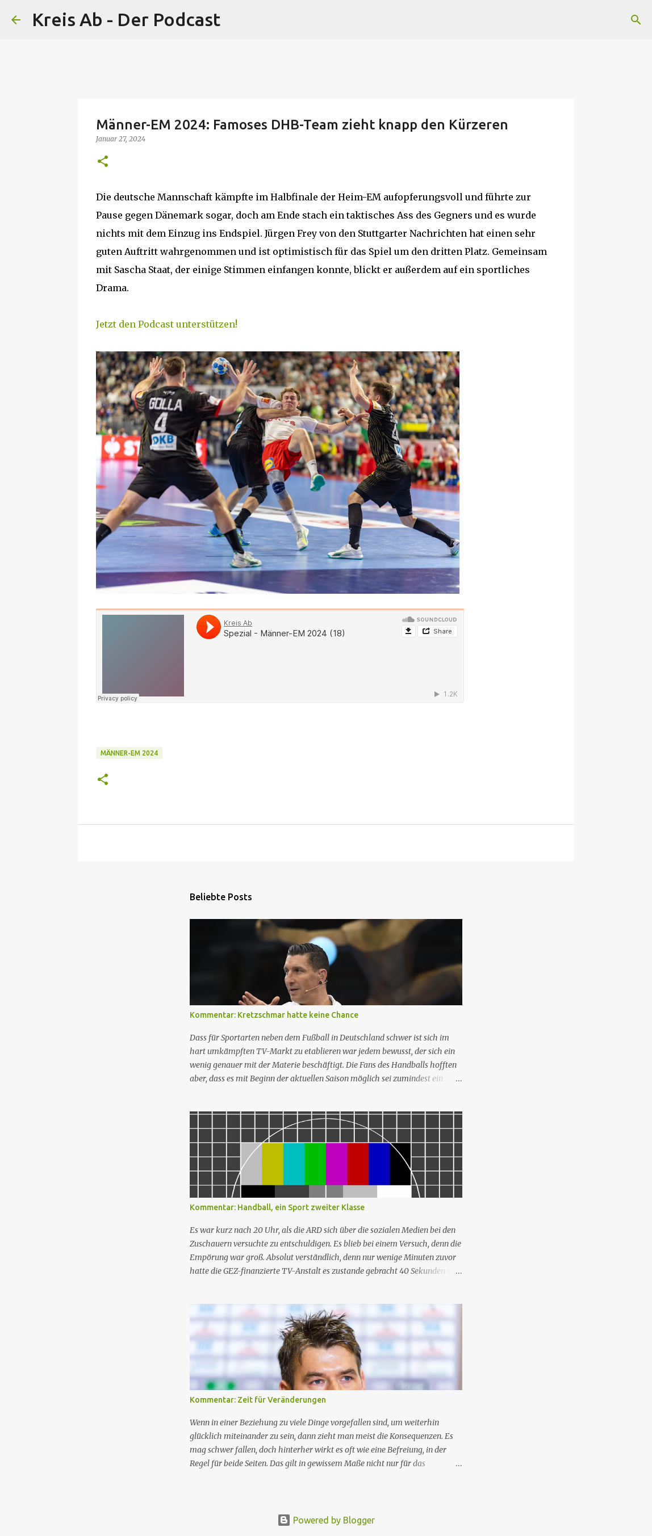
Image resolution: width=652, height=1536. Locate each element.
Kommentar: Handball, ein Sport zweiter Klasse (277, 1207)
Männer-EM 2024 (129, 753)
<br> (280, 655)
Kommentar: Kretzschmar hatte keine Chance (274, 1014)
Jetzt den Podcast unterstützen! (166, 324)
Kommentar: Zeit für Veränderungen (258, 1399)
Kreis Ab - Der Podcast (126, 19)
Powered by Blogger (326, 1520)
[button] (103, 162)
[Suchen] (236, 19)
